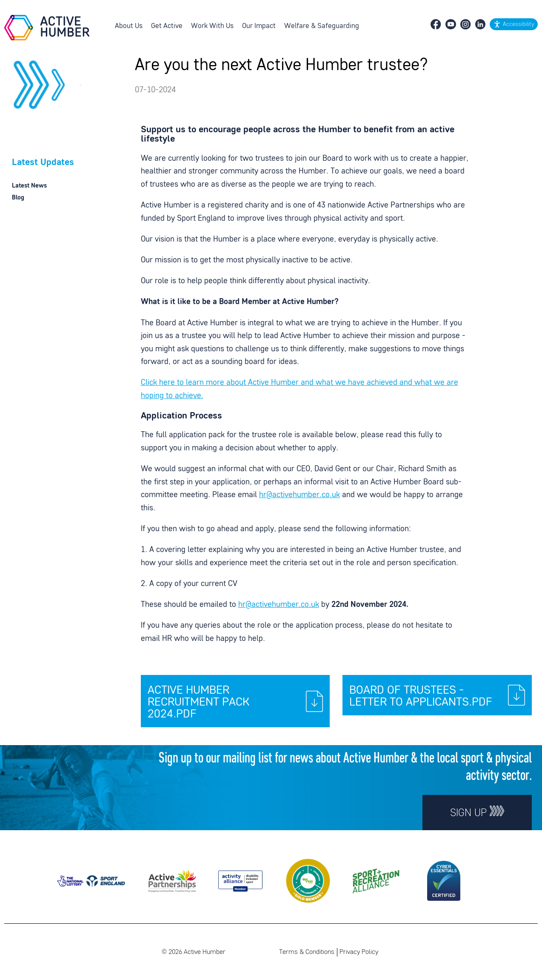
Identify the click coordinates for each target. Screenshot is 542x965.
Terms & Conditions (306, 952)
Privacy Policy (358, 952)
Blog (18, 197)
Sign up (477, 812)
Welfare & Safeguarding (321, 26)
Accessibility (518, 24)
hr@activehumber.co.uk (299, 495)
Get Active (167, 26)
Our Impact (259, 26)
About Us (129, 26)
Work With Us (212, 26)
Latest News (29, 185)
